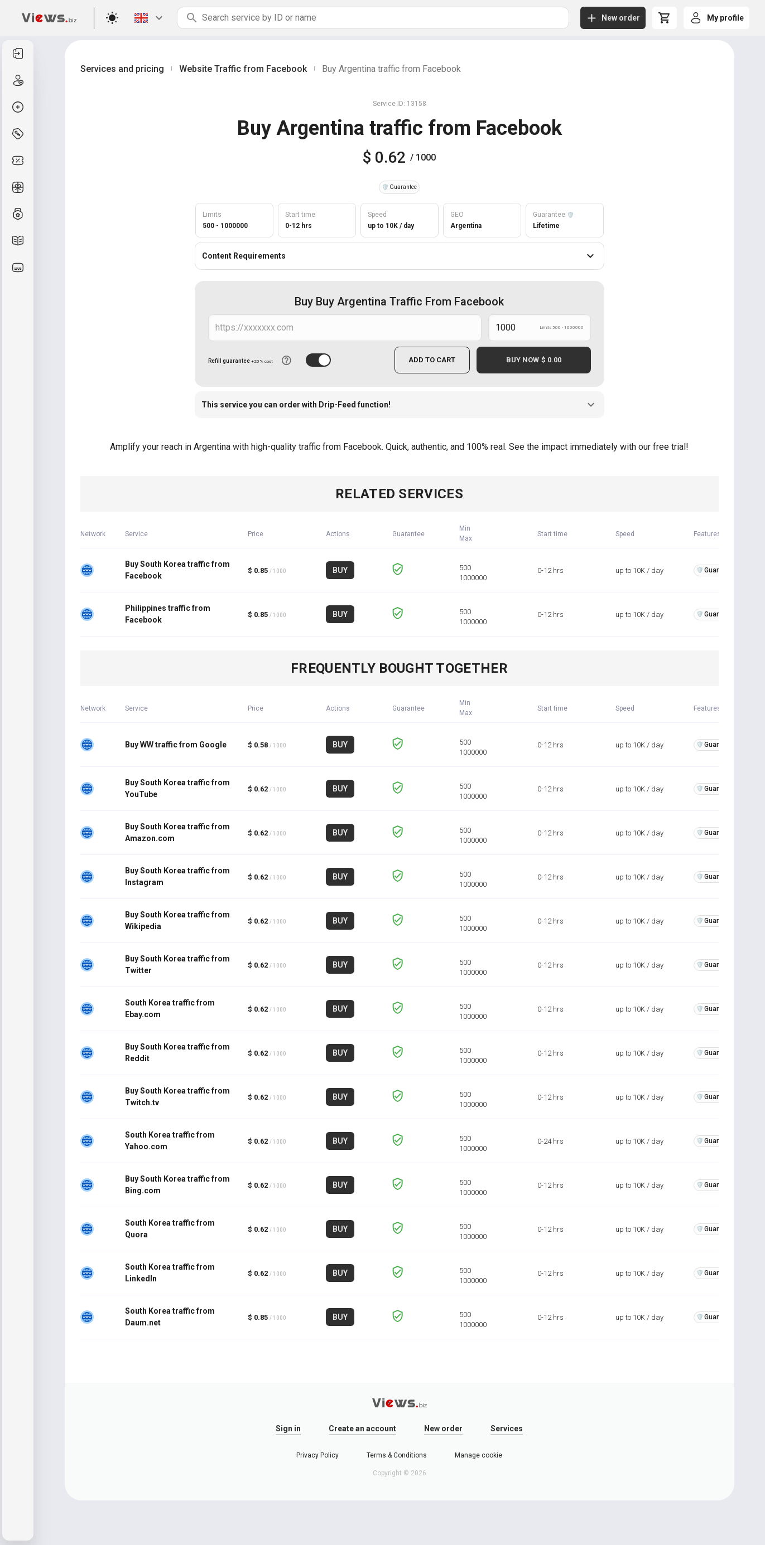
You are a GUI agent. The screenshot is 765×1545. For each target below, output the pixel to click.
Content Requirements (399, 256)
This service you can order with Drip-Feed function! (399, 404)
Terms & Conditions (397, 1455)
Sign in (288, 1428)
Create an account (362, 1428)
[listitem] (17, 53)
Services (506, 1428)
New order (443, 1428)
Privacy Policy (317, 1455)
